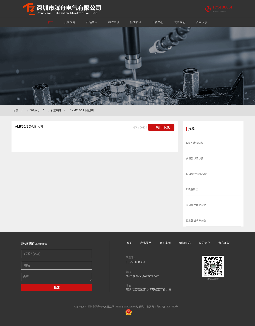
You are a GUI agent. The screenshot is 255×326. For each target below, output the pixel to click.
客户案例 (113, 22)
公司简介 (69, 22)
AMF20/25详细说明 (83, 110)
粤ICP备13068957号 (167, 306)
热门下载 (163, 127)
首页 (50, 22)
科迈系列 (56, 110)
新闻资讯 (135, 22)
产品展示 (91, 22)
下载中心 (157, 22)
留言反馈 (201, 22)
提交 (57, 287)
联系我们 (179, 22)
